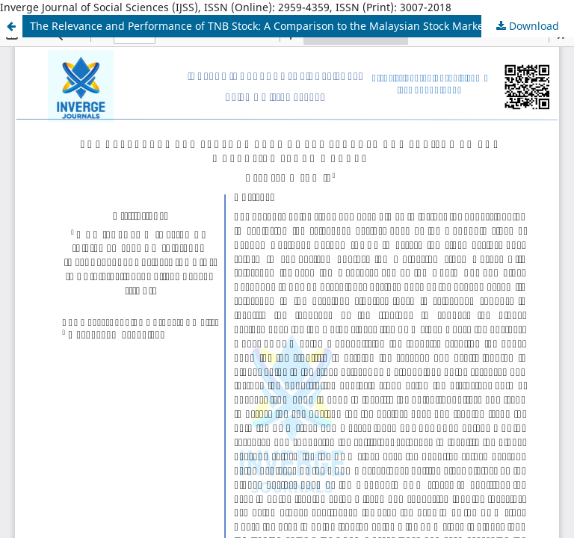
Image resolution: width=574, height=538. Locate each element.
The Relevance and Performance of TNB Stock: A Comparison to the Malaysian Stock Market (258, 26)
